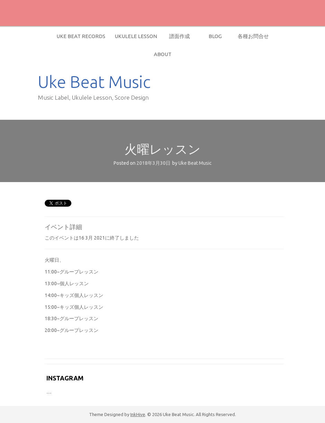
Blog (215, 36)
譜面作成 (179, 36)
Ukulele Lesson (136, 36)
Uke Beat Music (94, 81)
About (163, 54)
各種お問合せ (253, 36)
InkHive (137, 414)
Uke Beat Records (80, 36)
